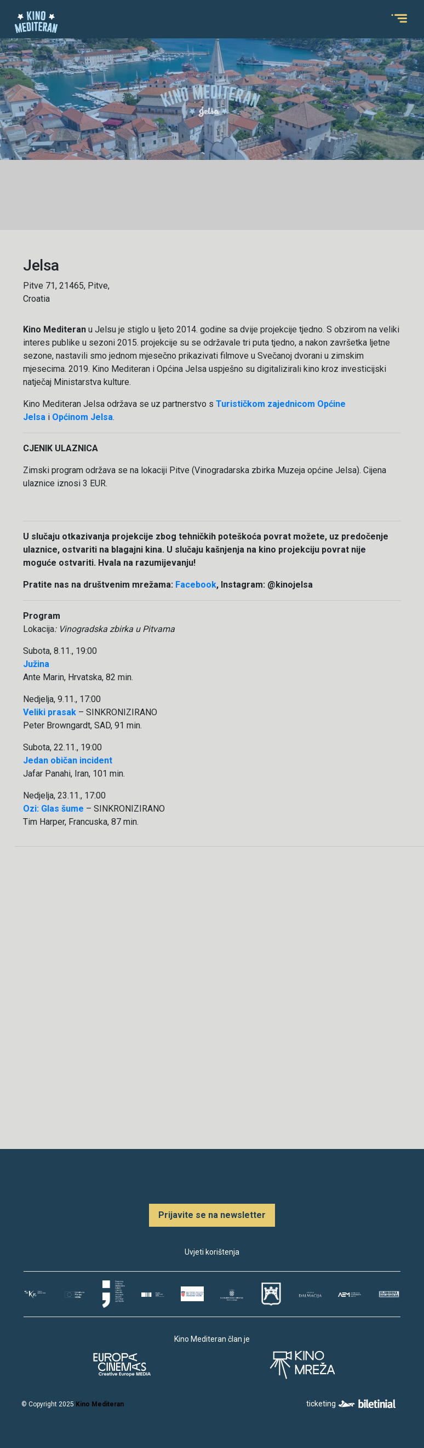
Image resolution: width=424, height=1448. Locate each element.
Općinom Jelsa (82, 417)
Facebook (195, 584)
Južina (36, 664)
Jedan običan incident (67, 760)
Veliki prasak (49, 712)
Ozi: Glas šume (53, 808)
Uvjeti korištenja (212, 1252)
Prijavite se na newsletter (212, 1215)
